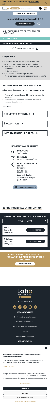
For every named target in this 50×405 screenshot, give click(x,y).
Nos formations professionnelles (25, 327)
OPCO (20, 165)
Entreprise (21, 168)
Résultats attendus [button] (17, 114)
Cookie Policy (18, 402)
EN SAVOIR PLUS (8, 366)
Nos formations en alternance (25, 317)
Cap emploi (22, 170)
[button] (46, 348)
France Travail (23, 173)
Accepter (25, 389)
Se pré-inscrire (25, 24)
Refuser (25, 393)
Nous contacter (25, 264)
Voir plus (6, 106)
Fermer (46, 3)
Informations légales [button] (18, 133)
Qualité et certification (25, 337)
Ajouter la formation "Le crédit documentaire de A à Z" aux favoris (39, 24)
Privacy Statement (30, 402)
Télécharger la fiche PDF (23, 49)
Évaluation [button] (11, 123)
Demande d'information (25, 187)
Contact (25, 332)
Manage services (25, 383)
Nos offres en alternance (25, 322)
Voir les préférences (25, 398)
